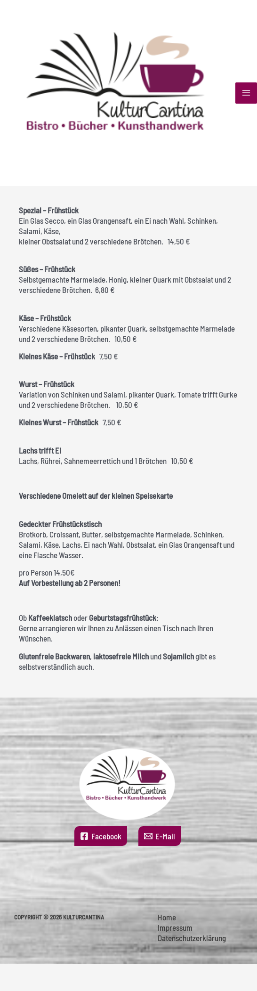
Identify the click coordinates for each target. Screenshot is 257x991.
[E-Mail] (159, 836)
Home (167, 917)
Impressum (175, 927)
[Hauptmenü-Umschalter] (246, 93)
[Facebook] (100, 836)
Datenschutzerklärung (192, 937)
